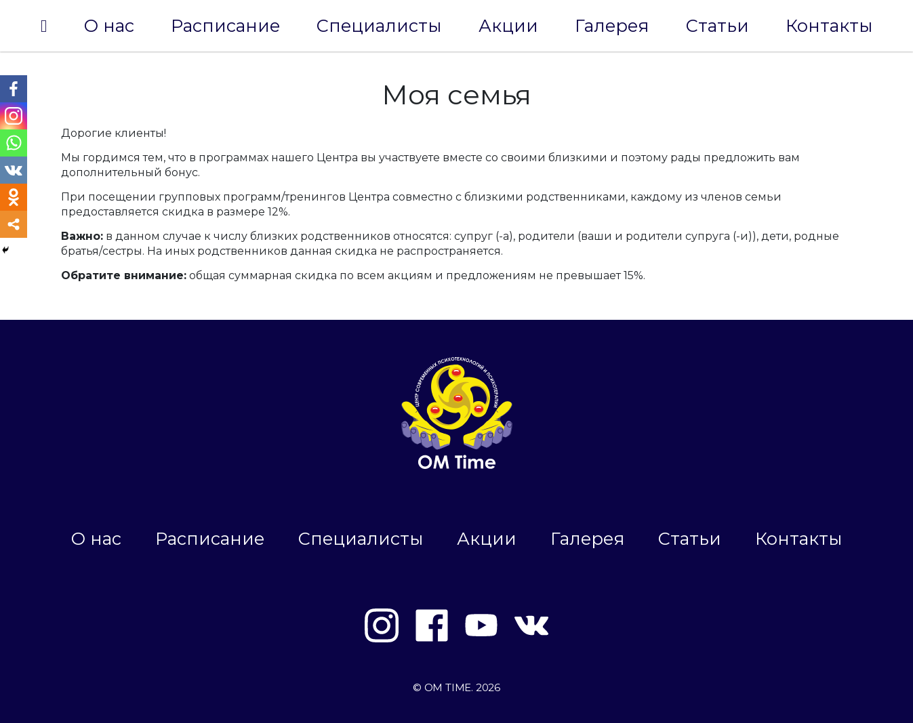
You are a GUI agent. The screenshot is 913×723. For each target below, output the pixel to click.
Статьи (717, 25)
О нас (109, 25)
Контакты (829, 25)
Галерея (612, 25)
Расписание (225, 25)
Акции (508, 25)
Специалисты (379, 25)
